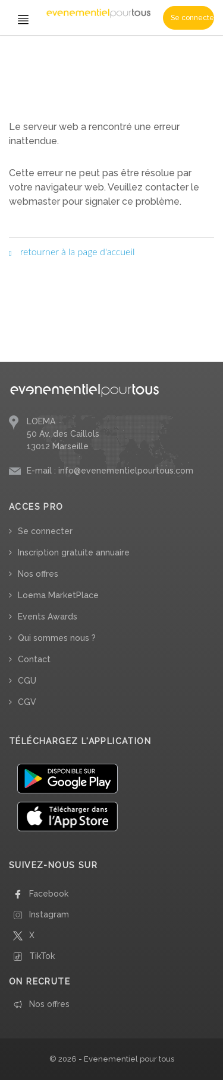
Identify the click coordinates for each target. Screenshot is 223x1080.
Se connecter (192, 18)
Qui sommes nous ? (57, 638)
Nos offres (38, 574)
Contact (34, 659)
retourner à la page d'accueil (72, 251)
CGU (27, 680)
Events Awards (47, 616)
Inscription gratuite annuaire (74, 552)
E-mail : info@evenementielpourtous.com (110, 470)
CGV (27, 702)
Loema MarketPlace (58, 595)
